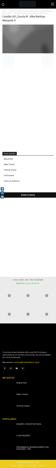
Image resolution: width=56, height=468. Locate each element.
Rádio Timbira (9, 164)
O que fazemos (23, 435)
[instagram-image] (9, 295)
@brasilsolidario (28, 283)
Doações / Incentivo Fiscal (29, 424)
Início (4, 11)
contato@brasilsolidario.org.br (26, 362)
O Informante (9, 175)
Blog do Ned (8, 159)
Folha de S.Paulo (10, 170)
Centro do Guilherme (12, 181)
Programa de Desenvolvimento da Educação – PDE (32, 448)
